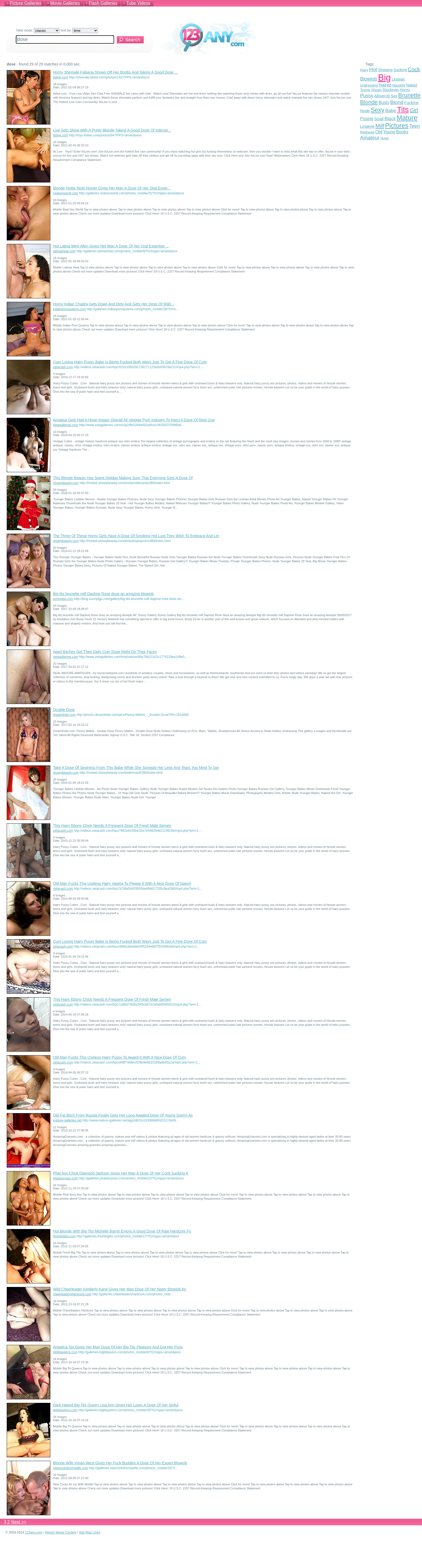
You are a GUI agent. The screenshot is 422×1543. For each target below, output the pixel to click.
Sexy (377, 109)
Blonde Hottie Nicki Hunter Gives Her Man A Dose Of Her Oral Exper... (112, 188)
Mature (407, 118)
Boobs (402, 132)
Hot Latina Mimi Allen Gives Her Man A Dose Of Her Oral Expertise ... (111, 246)
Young (389, 132)
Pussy (366, 95)
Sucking (400, 70)
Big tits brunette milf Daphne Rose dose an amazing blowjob (103, 594)
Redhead (367, 132)
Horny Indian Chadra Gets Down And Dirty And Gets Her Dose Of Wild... (113, 304)
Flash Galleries (103, 3)
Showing (385, 70)
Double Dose (64, 709)
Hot (373, 69)
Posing (366, 118)
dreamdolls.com (64, 715)
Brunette (409, 95)
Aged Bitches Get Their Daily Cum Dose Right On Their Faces (105, 652)
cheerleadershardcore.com (72, 1294)
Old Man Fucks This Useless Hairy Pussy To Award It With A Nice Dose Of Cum (119, 1057)
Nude (365, 110)
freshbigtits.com (64, 1236)
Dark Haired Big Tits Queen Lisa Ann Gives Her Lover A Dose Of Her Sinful (115, 1405)
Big (384, 77)
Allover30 (382, 96)
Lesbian (398, 79)
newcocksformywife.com (70, 1468)
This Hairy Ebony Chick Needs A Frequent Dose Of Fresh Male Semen (112, 825)
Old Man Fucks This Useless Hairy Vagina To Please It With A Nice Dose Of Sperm (122, 883)
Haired (385, 85)
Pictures (397, 125)
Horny (405, 90)
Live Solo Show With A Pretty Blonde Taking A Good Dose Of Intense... (112, 130)
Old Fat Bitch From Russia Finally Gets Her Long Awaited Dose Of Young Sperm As (123, 1115)
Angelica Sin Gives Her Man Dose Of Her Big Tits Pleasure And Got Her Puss (118, 1347)
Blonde (369, 102)
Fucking (411, 102)
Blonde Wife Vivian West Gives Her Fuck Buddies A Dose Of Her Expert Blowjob (120, 1463)
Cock (414, 69)
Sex (394, 96)
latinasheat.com (64, 251)
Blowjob (368, 79)
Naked (411, 85)
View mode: (37, 30)
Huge (384, 138)
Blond (396, 102)
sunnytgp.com (63, 599)
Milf (379, 126)
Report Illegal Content (60, 1532)
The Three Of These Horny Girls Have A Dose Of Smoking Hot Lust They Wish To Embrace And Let (136, 536)
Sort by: (79, 30)
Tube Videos (138, 3)
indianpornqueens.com (69, 309)
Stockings (390, 90)
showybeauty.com (66, 483)
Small (379, 119)
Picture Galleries (25, 3)
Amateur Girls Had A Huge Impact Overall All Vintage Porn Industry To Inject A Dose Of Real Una (133, 420)
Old (378, 131)
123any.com (33, 1532)
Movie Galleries (65, 3)
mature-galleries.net (67, 1120)
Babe (390, 110)
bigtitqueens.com (65, 1352)
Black (390, 118)
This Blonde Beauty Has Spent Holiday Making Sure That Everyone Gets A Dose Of (123, 478)
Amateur (369, 137)
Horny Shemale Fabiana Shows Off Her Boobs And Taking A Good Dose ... (115, 72)
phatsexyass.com (65, 1178)
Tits (403, 109)
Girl (414, 110)
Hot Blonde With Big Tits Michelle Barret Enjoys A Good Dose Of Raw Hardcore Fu (122, 1231)
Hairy (364, 70)
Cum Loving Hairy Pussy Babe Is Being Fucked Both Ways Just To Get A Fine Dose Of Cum (130, 362)
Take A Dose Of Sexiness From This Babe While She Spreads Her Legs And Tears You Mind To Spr (136, 767)
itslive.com (60, 77)
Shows (376, 90)
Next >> (18, 1522)
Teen (414, 126)
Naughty (398, 85)
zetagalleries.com (65, 425)
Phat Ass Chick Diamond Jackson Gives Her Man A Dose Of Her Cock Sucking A (120, 1173)
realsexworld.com (65, 193)
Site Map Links (89, 1532)
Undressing (369, 85)
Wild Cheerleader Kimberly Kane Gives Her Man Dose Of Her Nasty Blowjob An (119, 1289)
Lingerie (367, 126)
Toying (365, 90)
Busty (384, 102)
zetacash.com (63, 367)
